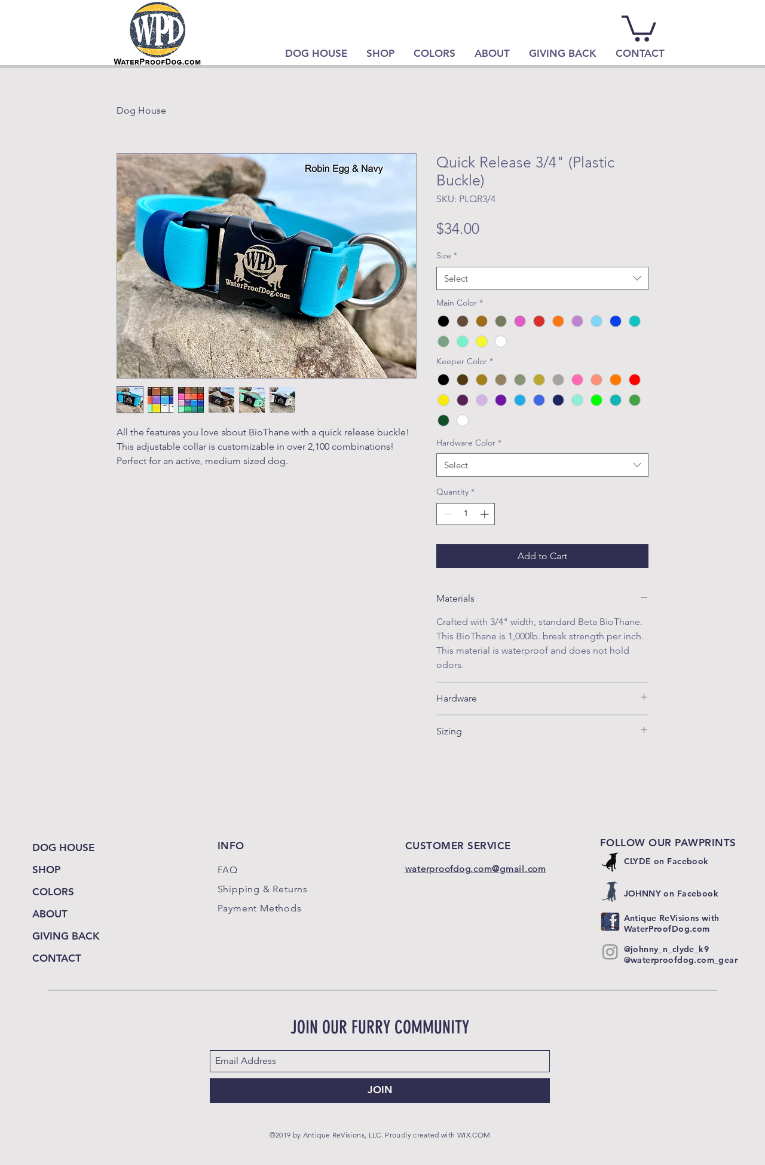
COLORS (53, 892)
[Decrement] (445, 514)
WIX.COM (474, 1134)
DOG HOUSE (63, 847)
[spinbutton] (465, 514)
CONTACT (56, 958)
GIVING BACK (66, 936)
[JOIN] (380, 1090)
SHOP (46, 870)
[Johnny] (610, 892)
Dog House (141, 110)
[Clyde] (610, 862)
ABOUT (50, 914)
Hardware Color (468, 442)
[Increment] (485, 514)
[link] (639, 27)
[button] (380, 53)
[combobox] (542, 278)
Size (446, 255)
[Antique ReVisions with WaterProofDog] (610, 921)
